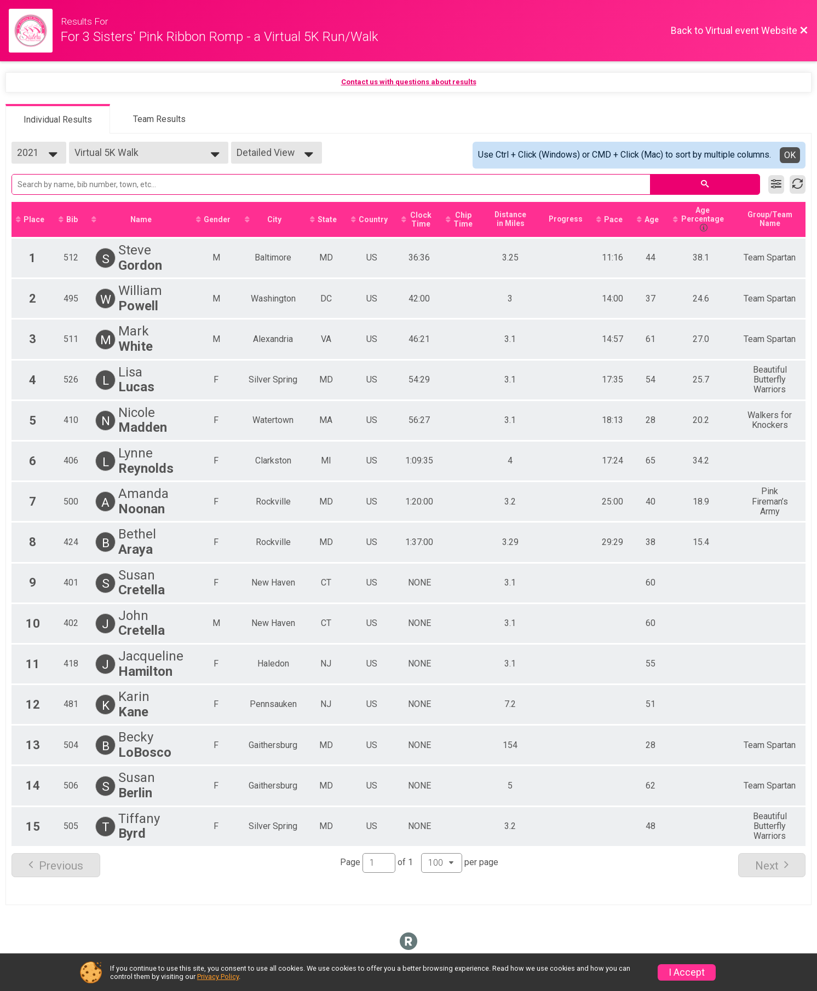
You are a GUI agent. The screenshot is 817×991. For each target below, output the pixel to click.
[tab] (57, 119)
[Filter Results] (776, 184)
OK (790, 155)
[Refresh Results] (798, 184)
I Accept (687, 972)
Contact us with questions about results (408, 82)
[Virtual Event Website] (35, 31)
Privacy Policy (218, 976)
